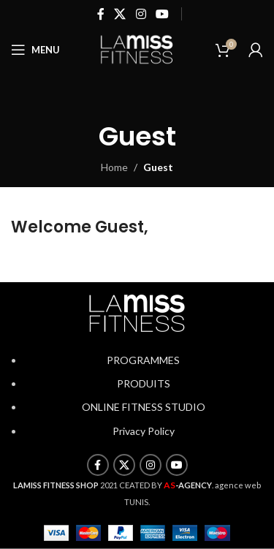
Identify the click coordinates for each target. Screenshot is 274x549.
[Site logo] (137, 48)
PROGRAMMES (143, 360)
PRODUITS (143, 383)
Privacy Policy (144, 431)
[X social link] (120, 14)
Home (114, 167)
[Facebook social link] (100, 14)
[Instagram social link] (141, 14)
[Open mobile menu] (35, 49)
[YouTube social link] (162, 14)
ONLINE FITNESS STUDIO (143, 407)
